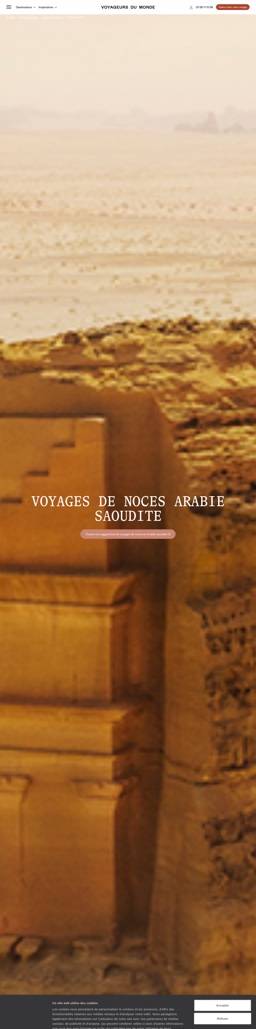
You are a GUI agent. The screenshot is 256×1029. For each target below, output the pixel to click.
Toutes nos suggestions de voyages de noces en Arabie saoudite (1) (128, 534)
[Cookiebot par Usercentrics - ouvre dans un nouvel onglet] (25, 1021)
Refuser (222, 990)
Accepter (222, 977)
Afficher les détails (220, 1021)
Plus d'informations (81, 1005)
